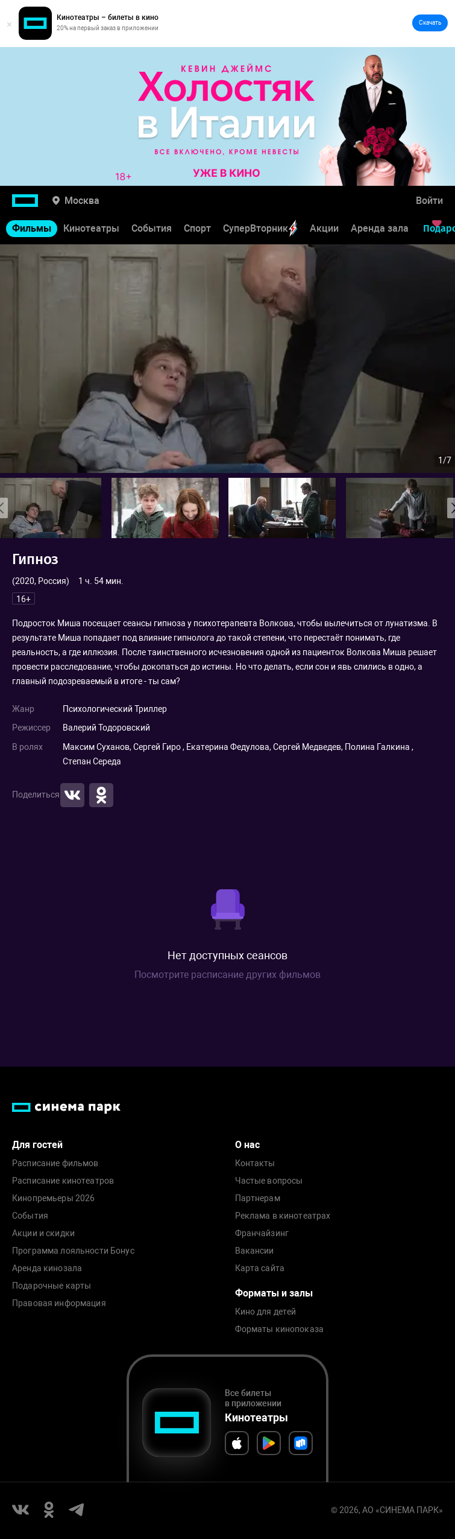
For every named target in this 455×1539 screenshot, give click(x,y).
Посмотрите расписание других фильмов (227, 974)
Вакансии (254, 1250)
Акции (324, 228)
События (151, 228)
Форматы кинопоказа (279, 1329)
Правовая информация (59, 1303)
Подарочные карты (51, 1285)
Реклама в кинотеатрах (283, 1215)
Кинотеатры (91, 228)
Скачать (430, 22)
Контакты (255, 1163)
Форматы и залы (274, 1293)
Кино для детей (266, 1311)
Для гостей (37, 1144)
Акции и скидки (43, 1233)
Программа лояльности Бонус (73, 1250)
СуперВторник (260, 228)
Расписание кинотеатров (63, 1180)
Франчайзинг (262, 1233)
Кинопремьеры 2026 (53, 1198)
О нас (247, 1144)
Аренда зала (380, 228)
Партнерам (257, 1198)
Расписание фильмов (55, 1163)
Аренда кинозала (47, 1268)
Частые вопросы (269, 1180)
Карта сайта (260, 1268)
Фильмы (31, 228)
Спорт (197, 228)
